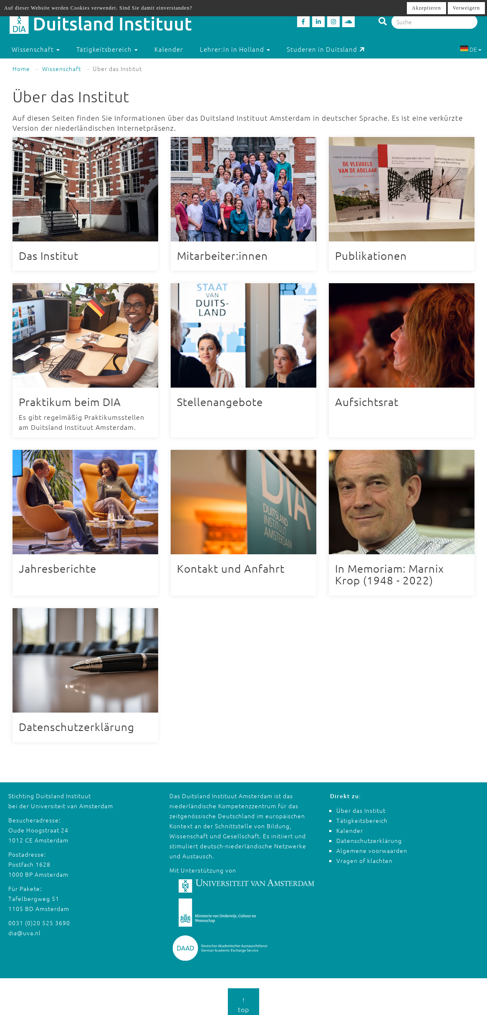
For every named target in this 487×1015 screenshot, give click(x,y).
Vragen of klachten (364, 856)
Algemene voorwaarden (371, 846)
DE (471, 49)
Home (21, 68)
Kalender (168, 49)
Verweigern (466, 8)
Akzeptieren (426, 8)
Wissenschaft (61, 68)
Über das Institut (361, 806)
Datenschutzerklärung (369, 836)
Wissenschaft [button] (36, 49)
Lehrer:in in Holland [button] (235, 49)
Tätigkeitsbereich (362, 816)
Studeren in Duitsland (326, 49)
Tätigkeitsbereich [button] (107, 49)
